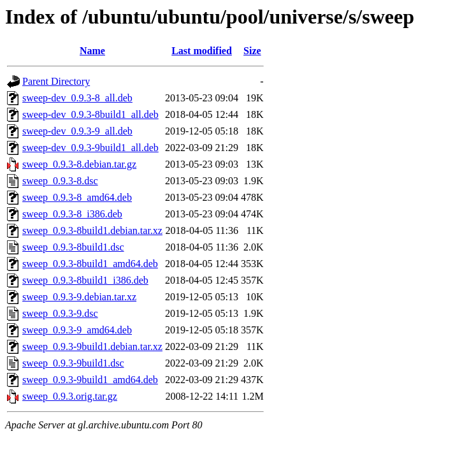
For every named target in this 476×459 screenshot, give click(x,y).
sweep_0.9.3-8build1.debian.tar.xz (92, 230)
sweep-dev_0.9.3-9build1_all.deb (90, 147)
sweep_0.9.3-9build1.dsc (73, 363)
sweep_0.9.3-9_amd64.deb (77, 329)
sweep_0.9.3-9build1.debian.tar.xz (92, 346)
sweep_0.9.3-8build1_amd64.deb (90, 263)
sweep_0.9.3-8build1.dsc (73, 247)
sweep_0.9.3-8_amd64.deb (77, 197)
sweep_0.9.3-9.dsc (60, 313)
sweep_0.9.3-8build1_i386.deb (85, 280)
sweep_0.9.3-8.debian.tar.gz (79, 164)
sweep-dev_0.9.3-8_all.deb (77, 97)
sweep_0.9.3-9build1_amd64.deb (90, 379)
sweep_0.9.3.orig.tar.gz (69, 396)
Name (92, 50)
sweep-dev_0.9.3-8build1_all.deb (90, 114)
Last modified (201, 50)
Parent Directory (56, 81)
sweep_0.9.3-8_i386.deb (72, 213)
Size (252, 50)
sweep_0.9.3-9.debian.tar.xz (79, 296)
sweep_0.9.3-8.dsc (60, 180)
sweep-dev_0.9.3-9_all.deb (77, 131)
